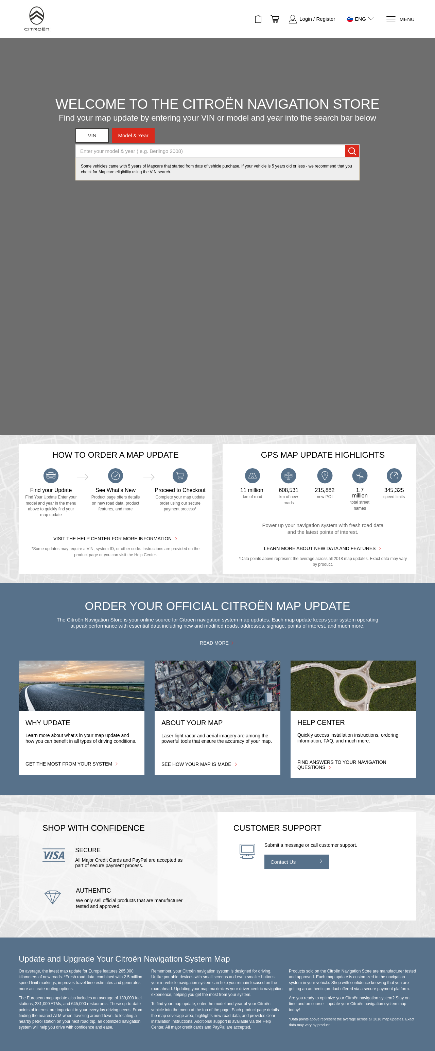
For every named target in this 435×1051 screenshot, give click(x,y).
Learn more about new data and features (323, 548)
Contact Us (283, 862)
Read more (217, 642)
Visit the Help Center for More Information (115, 538)
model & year (133, 135)
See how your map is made (199, 764)
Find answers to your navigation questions (341, 765)
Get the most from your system (71, 763)
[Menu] (400, 19)
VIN (92, 135)
